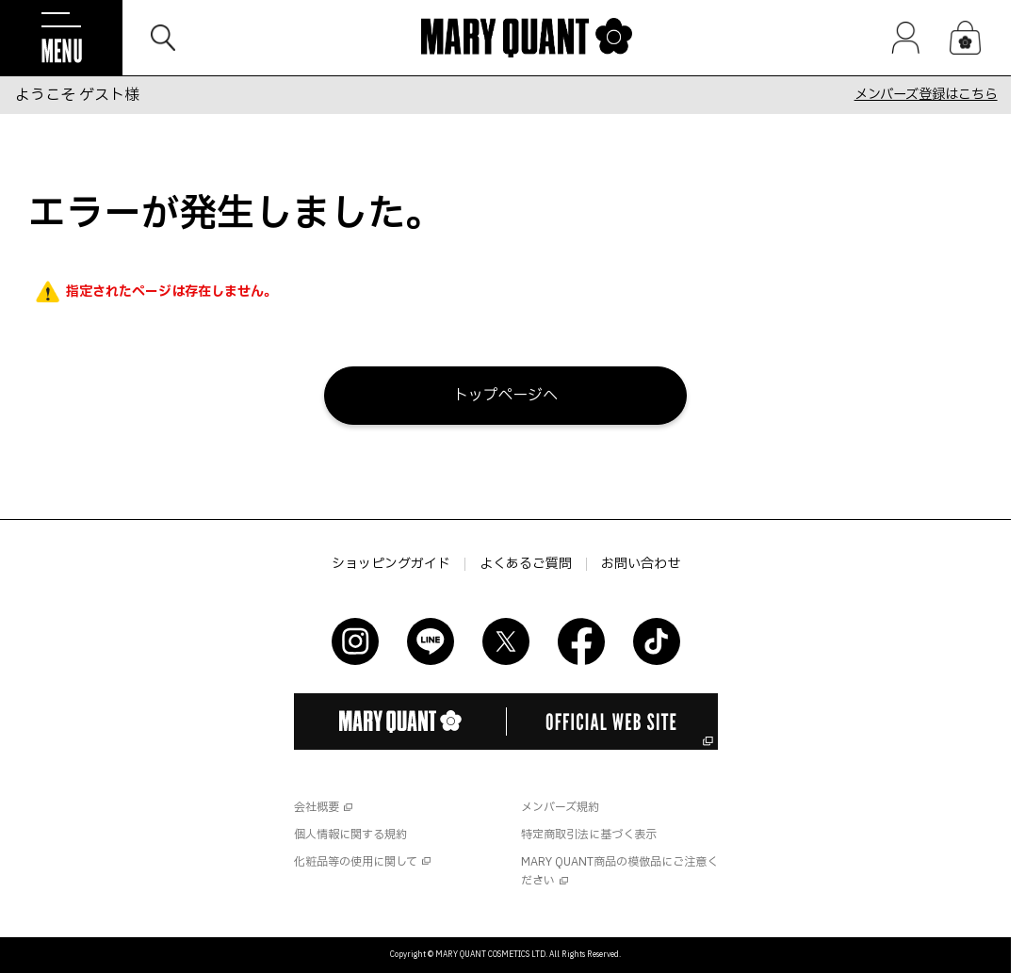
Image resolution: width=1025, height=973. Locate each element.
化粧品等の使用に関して (355, 861)
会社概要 (316, 807)
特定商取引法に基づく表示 (589, 834)
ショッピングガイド (391, 564)
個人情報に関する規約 (350, 834)
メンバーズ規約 (560, 807)
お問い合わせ (640, 564)
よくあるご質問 (526, 564)
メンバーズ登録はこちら (926, 95)
